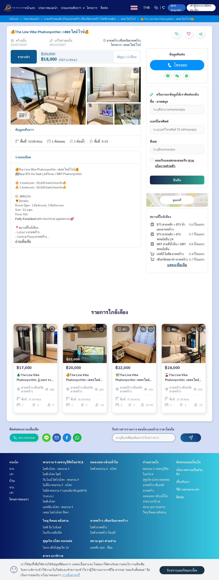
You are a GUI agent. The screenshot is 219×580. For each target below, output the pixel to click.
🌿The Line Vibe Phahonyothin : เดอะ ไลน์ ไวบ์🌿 (132, 379)
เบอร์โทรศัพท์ (159, 121)
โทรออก (177, 65)
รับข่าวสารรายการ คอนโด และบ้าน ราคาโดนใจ (143, 429)
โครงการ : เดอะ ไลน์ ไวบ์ (126, 45)
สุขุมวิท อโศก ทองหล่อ (57, 541)
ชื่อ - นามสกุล (159, 101)
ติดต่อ (104, 8)
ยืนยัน (177, 180)
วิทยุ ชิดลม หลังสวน (56, 520)
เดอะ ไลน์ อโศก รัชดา (56, 512)
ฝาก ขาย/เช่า (176, 7)
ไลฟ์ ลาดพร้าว (98, 527)
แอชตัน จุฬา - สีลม (101, 547)
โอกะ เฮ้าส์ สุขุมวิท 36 (56, 547)
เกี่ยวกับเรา (182, 482)
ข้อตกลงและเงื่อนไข (188, 462)
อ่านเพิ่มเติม (23, 241)
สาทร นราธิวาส (53, 556)
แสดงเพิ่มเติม (177, 265)
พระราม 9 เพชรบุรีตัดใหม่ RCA (63, 462)
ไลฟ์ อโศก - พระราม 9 (56, 469)
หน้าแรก (30, 8)
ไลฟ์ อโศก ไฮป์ (52, 474)
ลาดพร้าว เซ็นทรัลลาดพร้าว (109, 520)
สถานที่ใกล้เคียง (160, 217)
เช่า (11, 474)
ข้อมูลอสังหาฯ (24, 129)
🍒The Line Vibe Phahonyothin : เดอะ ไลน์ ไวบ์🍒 (182, 379)
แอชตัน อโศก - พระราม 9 (58, 507)
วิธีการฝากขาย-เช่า (187, 489)
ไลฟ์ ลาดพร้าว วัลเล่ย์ (102, 532)
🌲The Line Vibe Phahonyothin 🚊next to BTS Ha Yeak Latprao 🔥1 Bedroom (34, 379)
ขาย (11, 469)
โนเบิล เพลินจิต (52, 532)
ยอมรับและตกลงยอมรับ (171, 160)
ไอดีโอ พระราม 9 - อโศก (57, 485)
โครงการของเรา (19, 499)
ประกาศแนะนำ (48, 8)
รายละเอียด (23, 157)
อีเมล (153, 141)
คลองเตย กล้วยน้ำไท (104, 462)
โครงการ (92, 8)
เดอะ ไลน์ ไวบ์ (128, 18)
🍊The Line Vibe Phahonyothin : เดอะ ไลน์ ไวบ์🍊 (83, 379)
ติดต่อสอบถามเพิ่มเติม (24, 429)
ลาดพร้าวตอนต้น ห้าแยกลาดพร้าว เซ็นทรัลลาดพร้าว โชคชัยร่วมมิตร (80, 18)
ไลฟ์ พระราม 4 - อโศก (103, 469)
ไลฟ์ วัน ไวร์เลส (52, 527)
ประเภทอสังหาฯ (72, 8)
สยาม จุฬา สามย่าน (103, 541)
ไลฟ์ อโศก (49, 501)
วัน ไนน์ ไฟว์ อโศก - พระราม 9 (61, 479)
